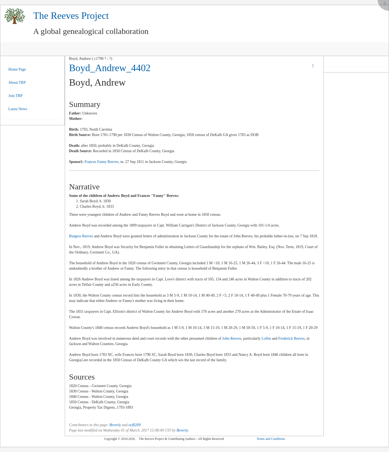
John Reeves (231, 338)
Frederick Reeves (291, 338)
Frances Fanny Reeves (101, 162)
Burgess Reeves (81, 236)
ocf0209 (134, 425)
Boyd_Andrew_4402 (110, 67)
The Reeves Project (71, 15)
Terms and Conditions (271, 439)
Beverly (115, 425)
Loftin (266, 338)
